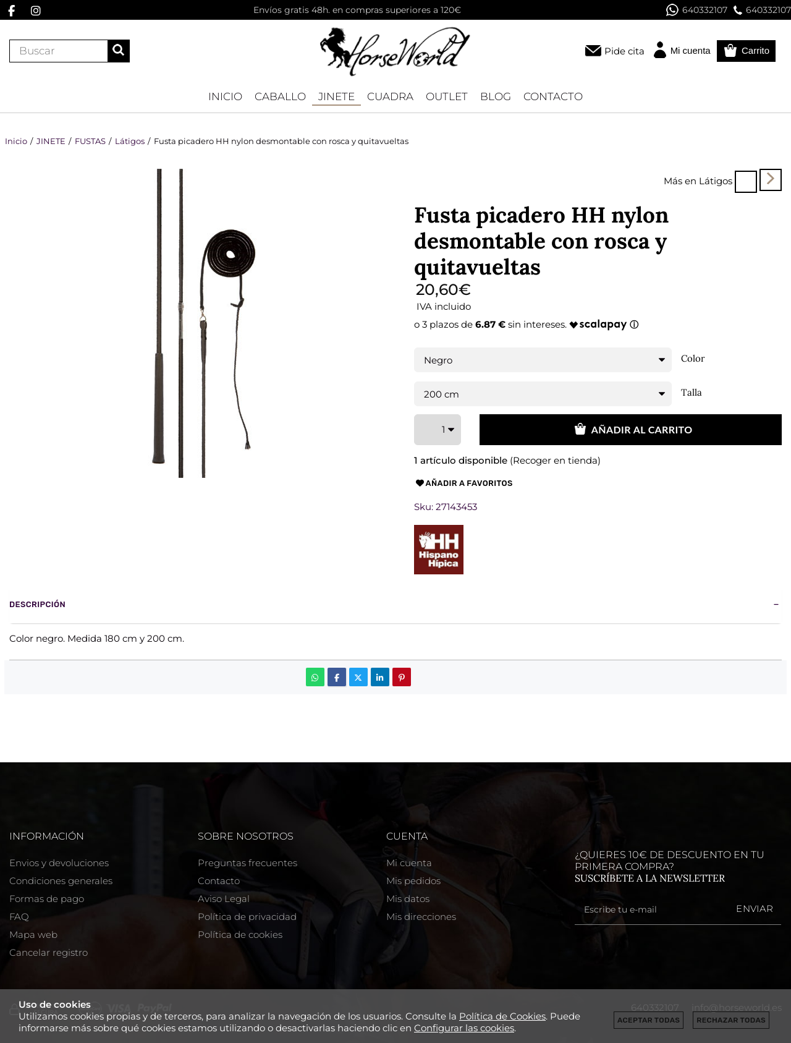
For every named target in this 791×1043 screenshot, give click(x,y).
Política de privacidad (247, 916)
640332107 (696, 10)
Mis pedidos (413, 881)
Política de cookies (240, 934)
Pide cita (624, 51)
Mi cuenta (409, 863)
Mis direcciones (421, 916)
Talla (691, 392)
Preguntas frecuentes (247, 863)
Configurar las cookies (464, 1028)
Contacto (219, 881)
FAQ (19, 916)
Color (693, 358)
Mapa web (33, 934)
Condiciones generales (60, 881)
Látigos (715, 181)
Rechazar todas (731, 1020)
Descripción (37, 604)
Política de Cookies (502, 1016)
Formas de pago (46, 899)
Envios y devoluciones (59, 863)
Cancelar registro (48, 952)
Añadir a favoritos (463, 483)
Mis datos (407, 899)
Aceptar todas (648, 1020)
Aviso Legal (224, 899)
